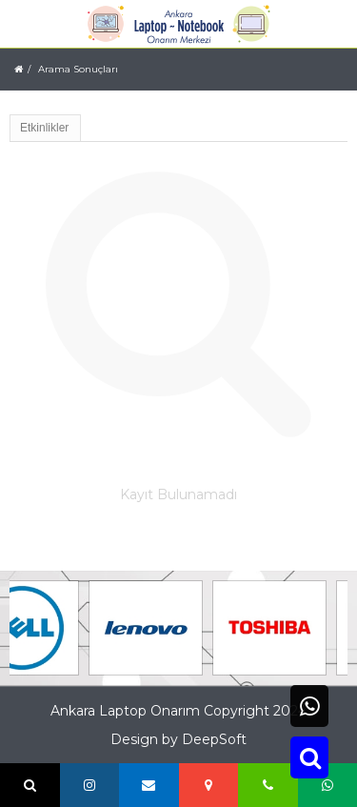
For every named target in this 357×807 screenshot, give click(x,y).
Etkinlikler (44, 127)
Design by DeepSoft (178, 739)
